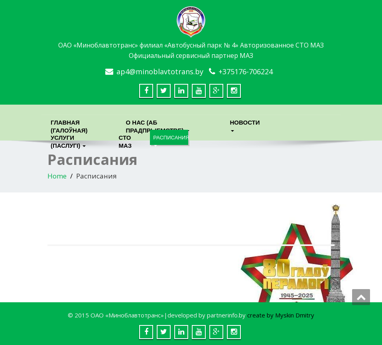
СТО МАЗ (125, 139)
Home (57, 175)
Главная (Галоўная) (69, 124)
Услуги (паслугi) (68, 139)
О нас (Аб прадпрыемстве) (157, 124)
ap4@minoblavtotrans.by (159, 71)
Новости (245, 124)
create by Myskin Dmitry (280, 315)
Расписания (170, 140)
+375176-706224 (246, 71)
